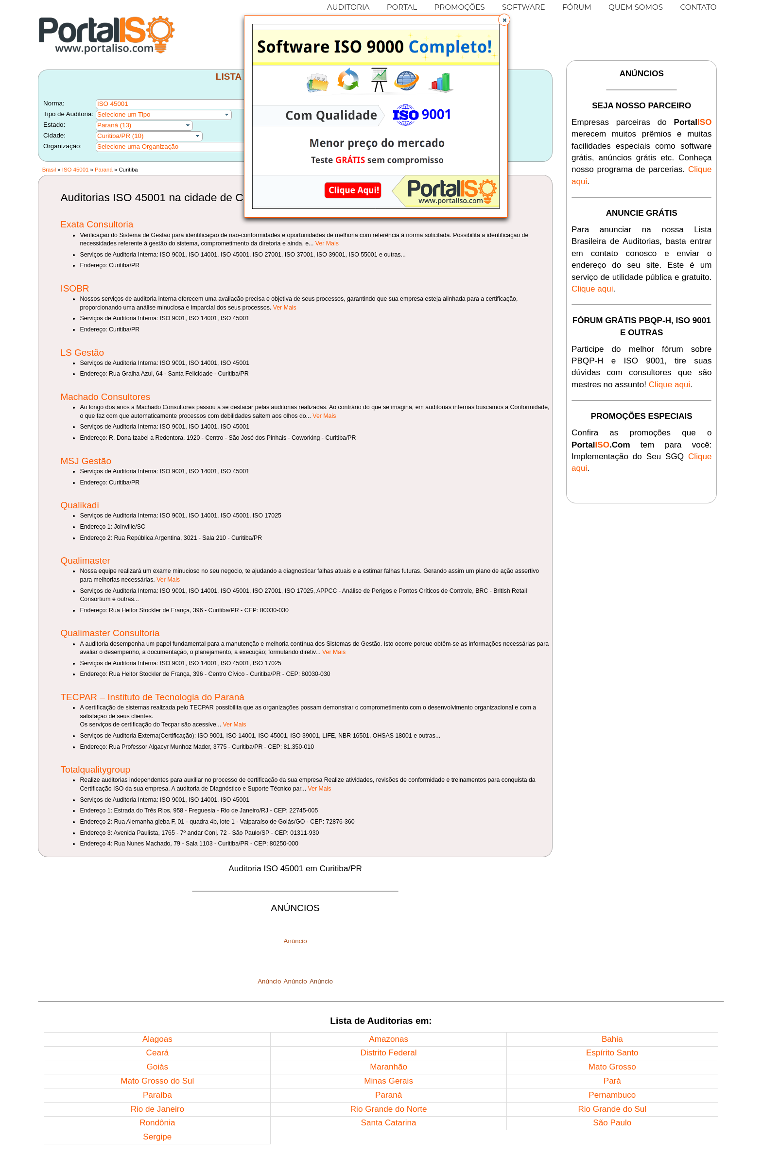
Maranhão (388, 1066)
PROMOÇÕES (459, 7)
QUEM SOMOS (635, 7)
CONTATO (698, 7)
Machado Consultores (105, 397)
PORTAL (402, 7)
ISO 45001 (75, 170)
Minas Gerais (388, 1081)
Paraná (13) (114, 125)
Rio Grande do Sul (612, 1109)
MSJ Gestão (85, 461)
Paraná (104, 170)
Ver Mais (327, 243)
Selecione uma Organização (137, 146)
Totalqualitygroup (95, 769)
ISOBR (74, 288)
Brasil (49, 170)
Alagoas (157, 1039)
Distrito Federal (389, 1052)
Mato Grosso (612, 1066)
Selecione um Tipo (123, 114)
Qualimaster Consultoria (109, 633)
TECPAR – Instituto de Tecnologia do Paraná (152, 697)
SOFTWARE (523, 7)
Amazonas (388, 1039)
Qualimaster (85, 560)
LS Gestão (82, 352)
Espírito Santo (612, 1052)
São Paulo (612, 1122)
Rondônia (157, 1122)
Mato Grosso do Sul (157, 1081)
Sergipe (157, 1136)
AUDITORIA (348, 7)
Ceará (157, 1052)
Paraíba (157, 1095)
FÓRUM (576, 7)
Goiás (157, 1066)
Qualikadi (79, 505)
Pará (612, 1081)
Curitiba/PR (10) (120, 135)
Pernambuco (612, 1095)
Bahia (612, 1039)
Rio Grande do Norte (388, 1109)
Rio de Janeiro (157, 1109)
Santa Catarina (388, 1122)
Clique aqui (592, 288)
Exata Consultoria (96, 224)
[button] (504, 20)
